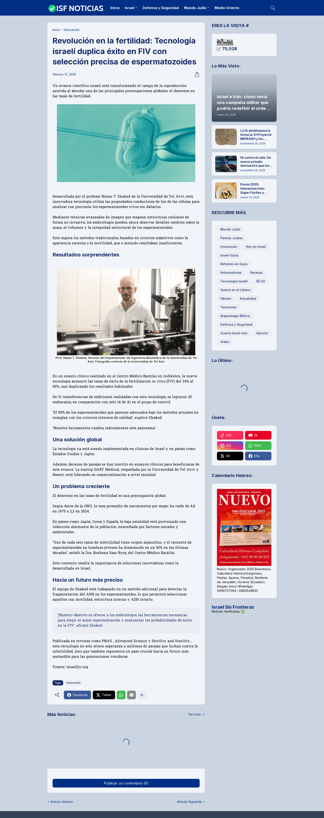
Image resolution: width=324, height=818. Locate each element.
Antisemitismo (231, 272)
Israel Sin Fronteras (233, 607)
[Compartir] (196, 74)
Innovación (71, 30)
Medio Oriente (227, 8)
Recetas (256, 272)
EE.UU (260, 281)
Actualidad (248, 298)
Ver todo (194, 714)
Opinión (262, 333)
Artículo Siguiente (189, 802)
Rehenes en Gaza (233, 264)
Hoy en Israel (256, 246)
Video (224, 342)
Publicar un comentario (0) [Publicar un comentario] (126, 783)
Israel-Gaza (229, 255)
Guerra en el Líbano (235, 290)
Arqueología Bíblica (235, 316)
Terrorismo (228, 307)
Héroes (225, 298)
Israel (129, 8)
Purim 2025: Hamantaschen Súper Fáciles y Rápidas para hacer (255, 188)
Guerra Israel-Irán (233, 333)
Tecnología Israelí (234, 281)
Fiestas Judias (231, 238)
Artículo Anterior (61, 802)
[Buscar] (273, 8)
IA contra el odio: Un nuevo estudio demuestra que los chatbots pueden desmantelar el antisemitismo (255, 162)
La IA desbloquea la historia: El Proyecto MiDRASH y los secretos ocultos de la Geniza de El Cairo (256, 135)
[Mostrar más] (142, 695)
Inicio (115, 8)
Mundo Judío (195, 8)
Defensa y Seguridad (161, 8)
